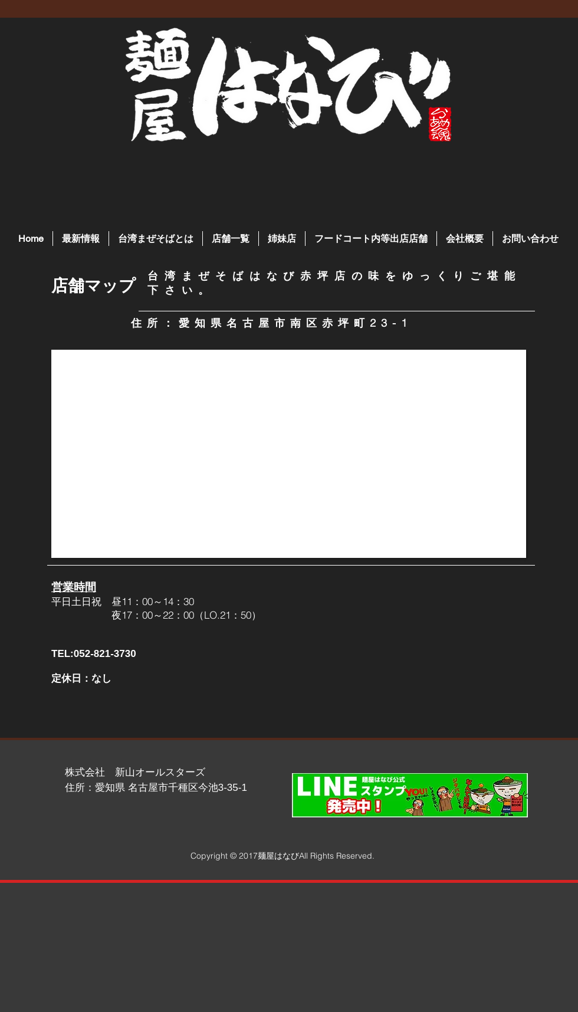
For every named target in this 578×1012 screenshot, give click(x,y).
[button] (230, 238)
